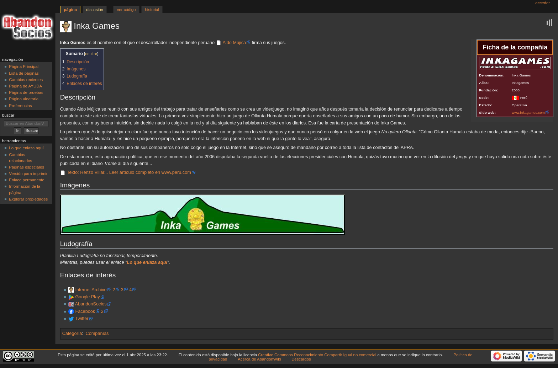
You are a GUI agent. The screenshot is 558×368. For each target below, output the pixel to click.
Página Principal (23, 66)
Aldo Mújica (234, 42)
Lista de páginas (23, 73)
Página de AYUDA (25, 86)
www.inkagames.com (528, 112)
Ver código (126, 9)
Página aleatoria (23, 99)
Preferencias (20, 105)
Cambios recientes (26, 80)
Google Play (87, 296)
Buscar (8, 115)
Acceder (542, 3)
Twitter (81, 318)
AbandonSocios (91, 304)
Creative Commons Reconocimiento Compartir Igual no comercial (317, 355)
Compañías (97, 333)
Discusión (94, 9)
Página (70, 9)
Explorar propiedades (28, 199)
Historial (152, 9)
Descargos (301, 359)
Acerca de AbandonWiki (259, 359)
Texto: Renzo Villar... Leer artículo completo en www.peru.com (129, 172)
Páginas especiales (26, 167)
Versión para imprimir (28, 173)
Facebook (85, 311)
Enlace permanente (26, 180)
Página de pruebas (26, 92)
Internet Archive (90, 289)
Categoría (72, 333)
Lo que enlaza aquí (26, 148)
